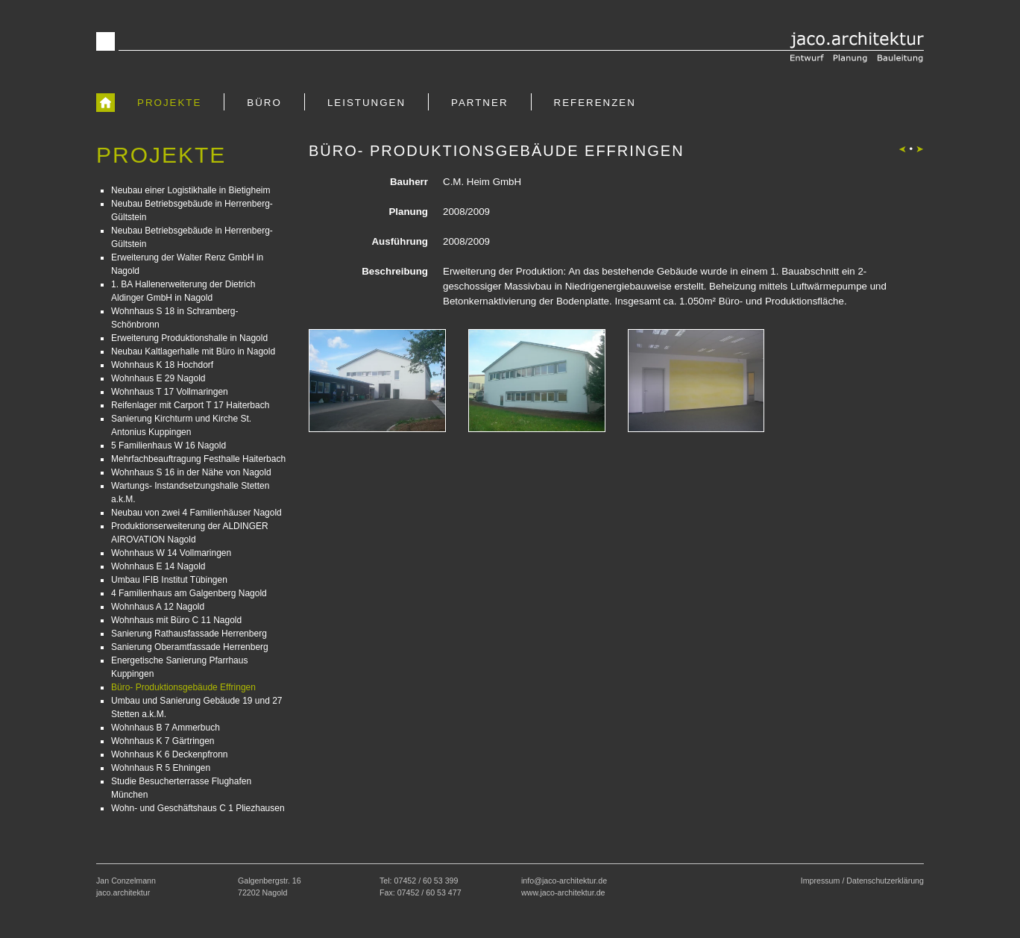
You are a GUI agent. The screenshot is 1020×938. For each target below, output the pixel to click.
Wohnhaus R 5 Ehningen (160, 768)
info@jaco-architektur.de (564, 880)
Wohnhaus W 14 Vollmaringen (171, 553)
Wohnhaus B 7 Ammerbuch (165, 727)
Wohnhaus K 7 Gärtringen (163, 741)
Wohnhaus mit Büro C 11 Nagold (176, 620)
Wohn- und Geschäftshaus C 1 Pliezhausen (198, 808)
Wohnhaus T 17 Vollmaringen (169, 392)
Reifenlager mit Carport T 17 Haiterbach (190, 405)
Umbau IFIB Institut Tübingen (169, 580)
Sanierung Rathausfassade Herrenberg (189, 633)
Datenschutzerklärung (885, 880)
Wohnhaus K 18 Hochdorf (162, 365)
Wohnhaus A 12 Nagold (157, 606)
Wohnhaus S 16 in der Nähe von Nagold (191, 472)
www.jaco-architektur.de (563, 892)
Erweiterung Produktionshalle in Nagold (189, 338)
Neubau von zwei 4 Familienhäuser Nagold (196, 512)
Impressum (820, 880)
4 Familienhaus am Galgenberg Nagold (189, 593)
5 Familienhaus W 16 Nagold (168, 445)
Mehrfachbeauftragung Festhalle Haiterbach (198, 459)
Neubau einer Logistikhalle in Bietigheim (190, 190)
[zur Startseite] (105, 102)
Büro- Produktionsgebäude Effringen (183, 687)
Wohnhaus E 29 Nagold (158, 378)
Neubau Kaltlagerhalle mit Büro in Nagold (193, 351)
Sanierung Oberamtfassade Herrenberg (189, 647)
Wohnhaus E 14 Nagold (158, 566)
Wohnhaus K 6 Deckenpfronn (169, 754)
